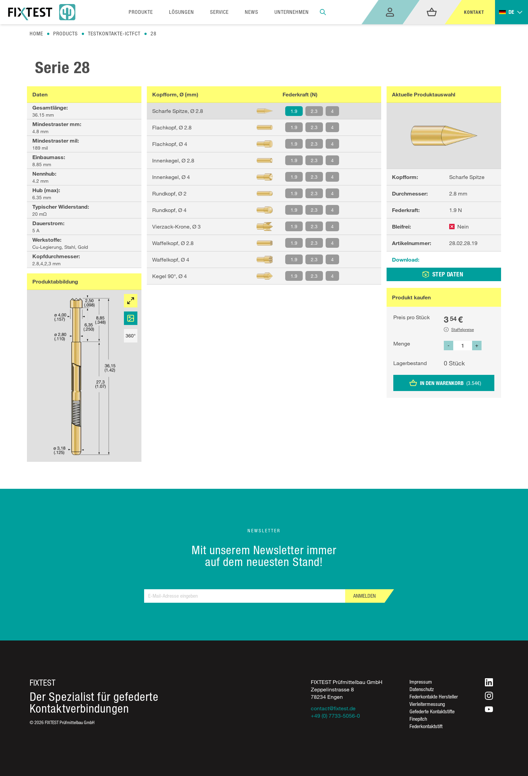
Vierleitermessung (427, 704)
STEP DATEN (442, 274)
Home (36, 33)
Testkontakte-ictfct (114, 33)
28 (154, 33)
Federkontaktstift (425, 726)
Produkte (141, 12)
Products (65, 33)
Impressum (420, 682)
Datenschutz (421, 689)
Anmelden (364, 596)
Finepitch (418, 719)
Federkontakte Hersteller (433, 696)
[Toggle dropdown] (511, 12)
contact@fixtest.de (333, 708)
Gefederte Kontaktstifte (432, 711)
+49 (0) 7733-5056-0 (335, 715)
